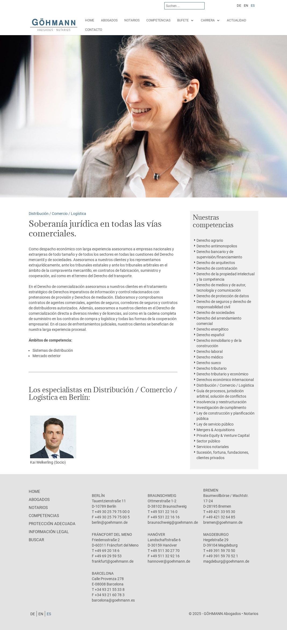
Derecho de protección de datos (223, 296)
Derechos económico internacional (225, 380)
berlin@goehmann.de (110, 522)
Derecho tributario (212, 368)
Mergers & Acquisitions (216, 430)
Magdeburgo (216, 534)
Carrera (208, 20)
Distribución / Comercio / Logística (225, 385)
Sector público (208, 441)
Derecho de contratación (217, 268)
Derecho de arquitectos (216, 263)
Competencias (158, 20)
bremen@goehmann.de (222, 522)
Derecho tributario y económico (222, 374)
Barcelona (103, 573)
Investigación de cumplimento (221, 407)
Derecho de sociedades (216, 312)
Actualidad (236, 20)
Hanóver (156, 534)
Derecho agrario (210, 240)
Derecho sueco (209, 363)
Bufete (183, 20)
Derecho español (210, 335)
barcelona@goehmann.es (113, 600)
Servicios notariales (213, 447)
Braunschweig (162, 495)
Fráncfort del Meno (112, 534)
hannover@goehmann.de (169, 561)
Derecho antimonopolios (217, 246)
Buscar (36, 539)
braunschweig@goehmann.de (173, 522)
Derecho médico (210, 357)
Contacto (93, 30)
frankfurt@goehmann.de (112, 561)
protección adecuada (52, 523)
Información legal (49, 531)
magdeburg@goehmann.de (226, 561)
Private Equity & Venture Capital (223, 435)
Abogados (109, 20)
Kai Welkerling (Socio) (53, 440)
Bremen (210, 490)
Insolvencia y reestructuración (221, 402)
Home (89, 20)
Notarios (132, 20)
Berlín (98, 495)
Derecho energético (212, 329)
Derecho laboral (210, 351)
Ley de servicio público (215, 424)
